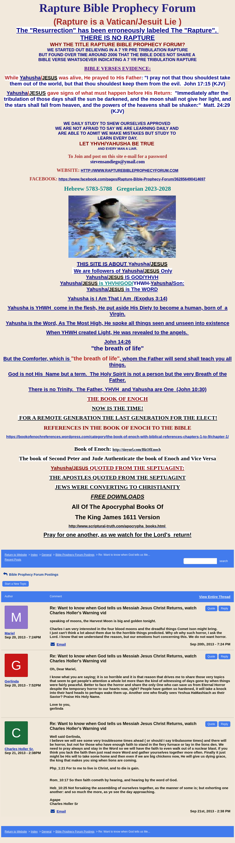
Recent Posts (13, 559)
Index (34, 554)
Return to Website (16, 554)
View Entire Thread (214, 597)
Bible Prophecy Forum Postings (74, 554)
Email (61, 644)
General (47, 554)
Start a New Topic (15, 583)
